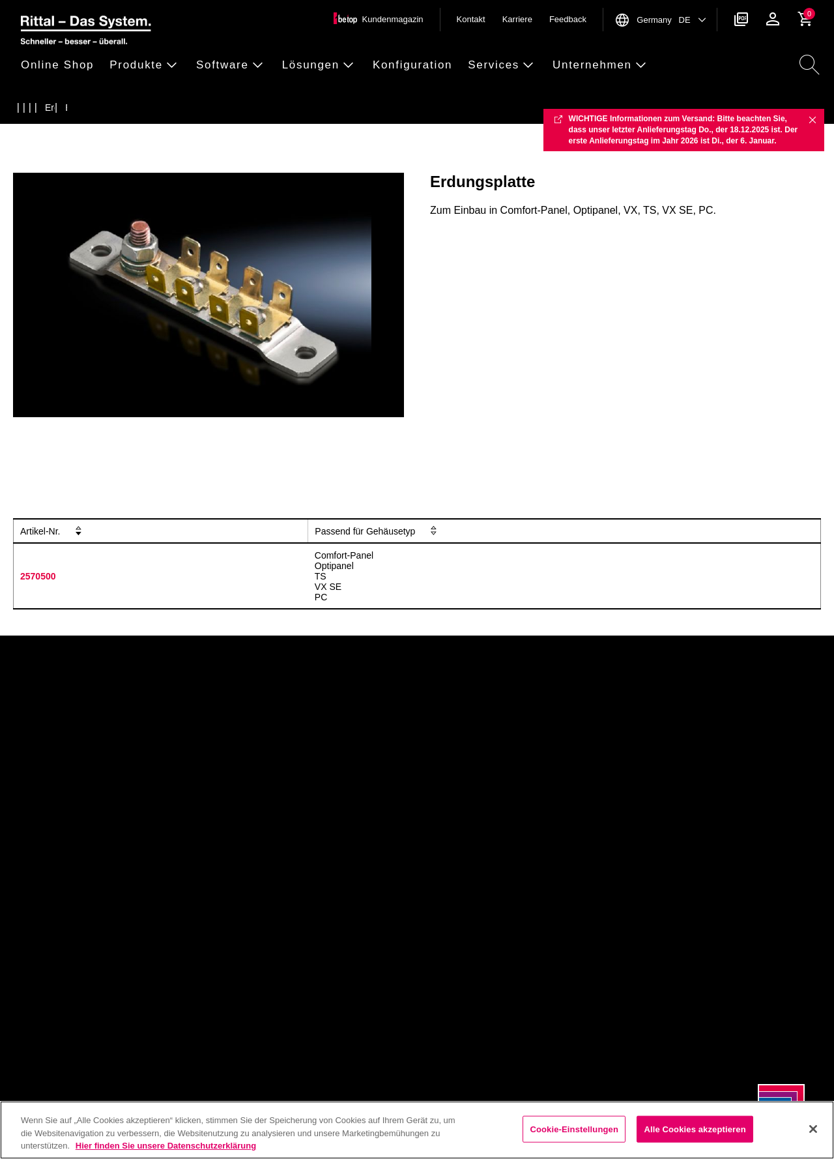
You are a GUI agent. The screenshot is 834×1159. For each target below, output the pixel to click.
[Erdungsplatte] (287, 107)
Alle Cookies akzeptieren (694, 1129)
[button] (61, 65)
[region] (417, 1130)
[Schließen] (813, 1129)
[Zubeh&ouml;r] (77, 107)
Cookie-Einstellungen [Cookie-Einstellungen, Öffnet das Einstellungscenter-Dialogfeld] (574, 1129)
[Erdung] (103, 107)
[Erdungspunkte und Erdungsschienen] (182, 107)
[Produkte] (51, 107)
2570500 (38, 576)
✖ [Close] (812, 119)
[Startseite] (25, 107)
